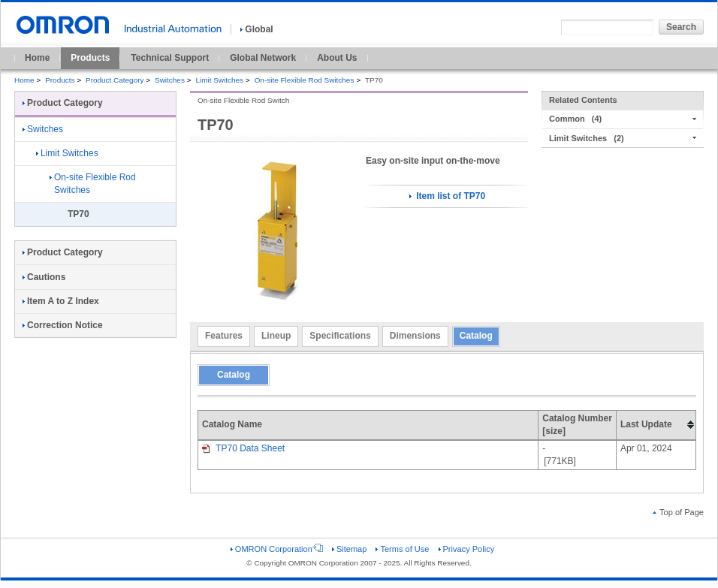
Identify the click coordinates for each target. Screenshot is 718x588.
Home (37, 58)
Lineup (276, 335)
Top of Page (678, 512)
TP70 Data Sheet (243, 448)
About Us (337, 58)
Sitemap (349, 548)
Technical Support (170, 58)
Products (90, 58)
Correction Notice (63, 325)
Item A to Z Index (61, 301)
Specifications (339, 335)
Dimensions (415, 335)
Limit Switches (219, 80)
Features (224, 335)
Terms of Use (402, 548)
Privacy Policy (467, 548)
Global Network (263, 58)
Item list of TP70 (447, 196)
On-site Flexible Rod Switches (304, 80)
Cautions (44, 277)
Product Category (114, 80)
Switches (170, 80)
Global (256, 29)
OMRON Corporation (277, 548)
